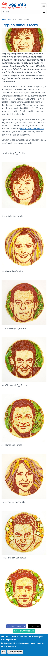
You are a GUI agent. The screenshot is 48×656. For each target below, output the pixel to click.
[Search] (21, 11)
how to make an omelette (32, 128)
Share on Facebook (16, 626)
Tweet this (34, 626)
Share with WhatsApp (24, 631)
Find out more (15, 652)
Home (4, 19)
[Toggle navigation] (43, 5)
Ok (3, 652)
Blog (9, 19)
